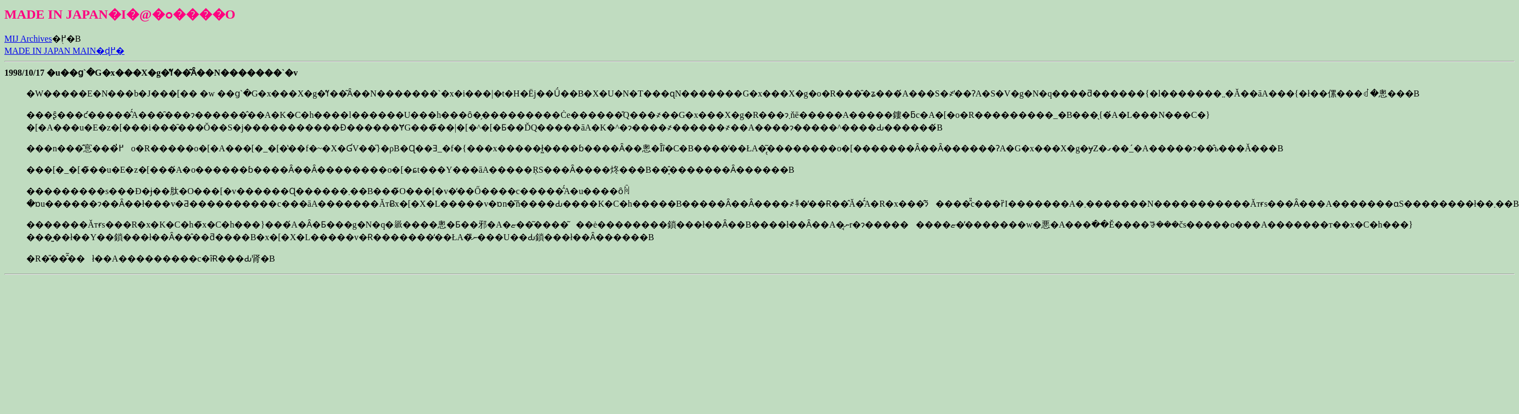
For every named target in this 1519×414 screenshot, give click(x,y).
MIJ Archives (28, 38)
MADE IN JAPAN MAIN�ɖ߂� (64, 50)
